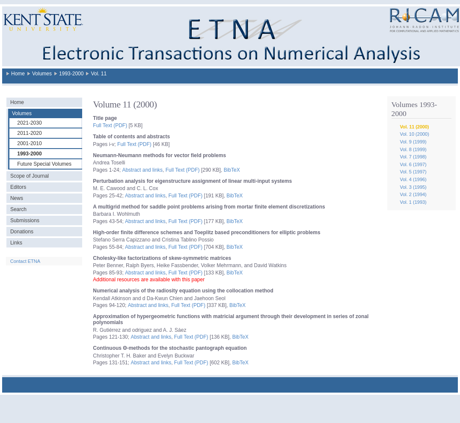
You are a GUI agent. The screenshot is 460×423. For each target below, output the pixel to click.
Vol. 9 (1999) (413, 141)
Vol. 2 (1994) (413, 194)
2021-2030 (29, 123)
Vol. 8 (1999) (413, 149)
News (16, 198)
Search (18, 209)
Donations (21, 232)
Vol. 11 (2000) (414, 126)
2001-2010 (29, 143)
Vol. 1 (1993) (413, 202)
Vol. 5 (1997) (413, 171)
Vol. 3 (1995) (413, 187)
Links (16, 243)
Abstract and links (142, 170)
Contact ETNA (25, 261)
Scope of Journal (29, 176)
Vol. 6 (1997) (413, 164)
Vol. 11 (99, 74)
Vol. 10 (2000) (414, 134)
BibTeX (232, 170)
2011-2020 (29, 133)
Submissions (24, 220)
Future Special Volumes (44, 164)
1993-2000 (71, 74)
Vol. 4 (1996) (413, 179)
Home (18, 74)
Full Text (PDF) (110, 125)
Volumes (42, 74)
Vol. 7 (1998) (413, 156)
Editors (18, 187)
